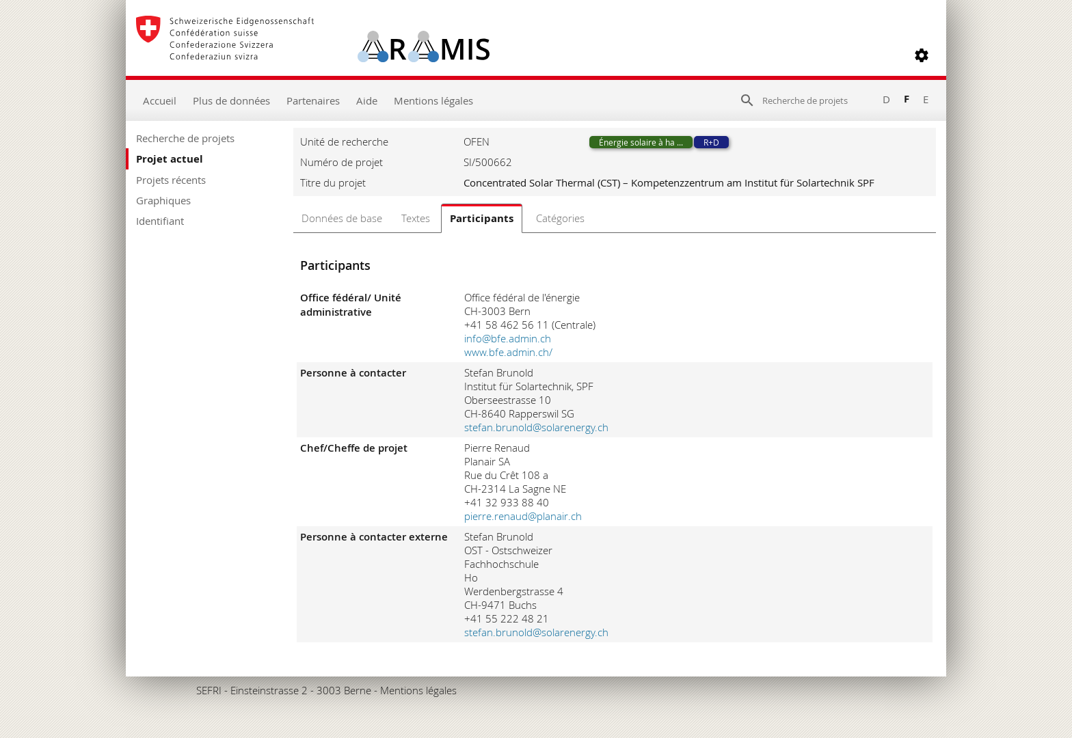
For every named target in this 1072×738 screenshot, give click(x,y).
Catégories (560, 218)
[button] (921, 55)
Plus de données (231, 100)
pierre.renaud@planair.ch (523, 516)
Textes (415, 218)
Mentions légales (433, 100)
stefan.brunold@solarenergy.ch (536, 427)
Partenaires (313, 100)
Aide (366, 100)
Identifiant (160, 221)
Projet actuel (169, 159)
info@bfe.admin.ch (507, 338)
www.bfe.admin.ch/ (508, 352)
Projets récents (171, 180)
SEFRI (209, 690)
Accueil (159, 100)
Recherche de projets (185, 138)
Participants (481, 218)
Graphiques (163, 200)
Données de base (342, 218)
